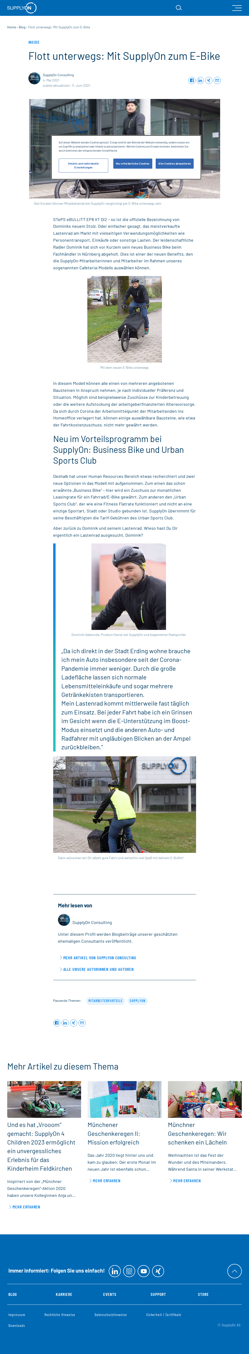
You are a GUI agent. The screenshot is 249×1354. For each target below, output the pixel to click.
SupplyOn (138, 1001)
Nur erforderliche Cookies (133, 163)
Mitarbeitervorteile (106, 1001)
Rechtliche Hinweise (60, 1314)
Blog (12, 1294)
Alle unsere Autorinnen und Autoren (98, 969)
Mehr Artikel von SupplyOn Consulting (99, 957)
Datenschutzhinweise (111, 1314)
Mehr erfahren (26, 1206)
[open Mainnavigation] (237, 8)
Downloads (16, 1325)
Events (109, 1294)
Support (158, 1294)
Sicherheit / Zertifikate (163, 1314)
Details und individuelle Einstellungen (83, 165)
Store (203, 1294)
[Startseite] (22, 7)
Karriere (64, 1294)
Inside (34, 42)
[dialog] (126, 157)
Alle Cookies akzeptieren (174, 163)
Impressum (16, 1314)
